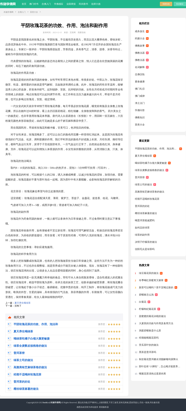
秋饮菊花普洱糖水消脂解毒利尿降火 (158, 359)
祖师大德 (95, 4)
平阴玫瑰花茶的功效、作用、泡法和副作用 (158, 148)
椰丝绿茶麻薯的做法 (146, 213)
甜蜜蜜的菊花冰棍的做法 (152, 316)
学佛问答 (140, 110)
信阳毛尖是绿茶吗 (144, 249)
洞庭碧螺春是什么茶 (150, 330)
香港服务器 (104, 407)
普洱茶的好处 (142, 206)
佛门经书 (33, 4)
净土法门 (140, 103)
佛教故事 (140, 45)
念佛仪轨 (140, 74)
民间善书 (83, 4)
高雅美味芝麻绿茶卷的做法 (149, 191)
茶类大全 (34, 12)
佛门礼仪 (140, 88)
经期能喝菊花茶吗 (149, 337)
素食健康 (140, 81)
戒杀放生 (140, 31)
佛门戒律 (140, 96)
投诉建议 (179, 4)
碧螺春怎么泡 (146, 294)
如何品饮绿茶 (142, 227)
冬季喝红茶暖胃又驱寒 (151, 280)
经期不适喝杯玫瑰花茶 (147, 199)
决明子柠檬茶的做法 (146, 242)
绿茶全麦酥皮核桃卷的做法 (149, 170)
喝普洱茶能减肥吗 (144, 220)
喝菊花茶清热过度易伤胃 (152, 373)
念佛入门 (46, 4)
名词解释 (140, 67)
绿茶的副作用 (142, 234)
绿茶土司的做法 (143, 184)
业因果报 (71, 4)
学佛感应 (58, 4)
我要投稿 (166, 4)
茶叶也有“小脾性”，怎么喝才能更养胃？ (160, 366)
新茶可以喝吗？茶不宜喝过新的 (156, 287)
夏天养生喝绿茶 (23, 303)
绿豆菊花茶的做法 (149, 273)
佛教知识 (140, 117)
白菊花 (142, 302)
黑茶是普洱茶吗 (147, 352)
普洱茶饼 (140, 177)
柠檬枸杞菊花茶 (147, 309)
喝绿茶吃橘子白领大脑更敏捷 (151, 163)
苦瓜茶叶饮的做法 (149, 345)
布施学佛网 (8, 12)
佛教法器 (140, 53)
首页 (24, 4)
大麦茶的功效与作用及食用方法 (156, 323)
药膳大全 (140, 38)
